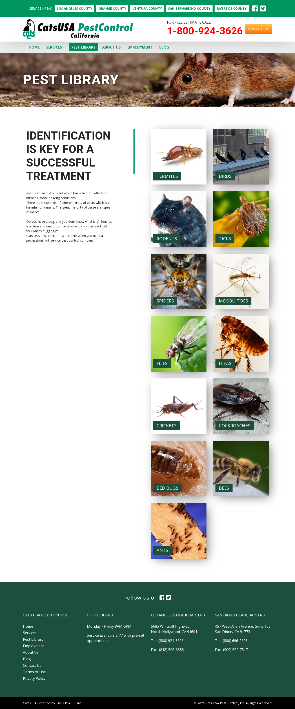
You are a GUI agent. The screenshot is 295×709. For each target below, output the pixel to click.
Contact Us (258, 29)
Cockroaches (234, 425)
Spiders (165, 301)
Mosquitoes (233, 301)
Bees (224, 488)
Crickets (167, 425)
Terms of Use (34, 671)
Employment (140, 47)
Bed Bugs (167, 488)
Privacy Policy (34, 678)
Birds (225, 176)
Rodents (167, 239)
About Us (111, 47)
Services (54, 47)
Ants (162, 550)
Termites (167, 176)
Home (34, 47)
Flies (162, 363)
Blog (164, 47)
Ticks (225, 239)
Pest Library (83, 47)
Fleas (225, 363)
